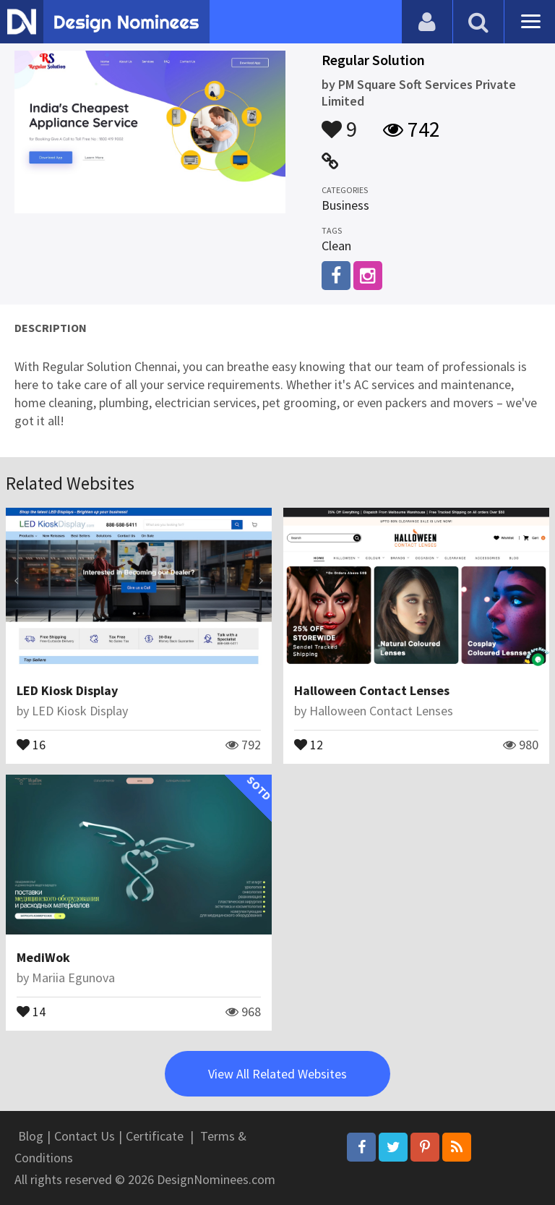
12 (308, 743)
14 (31, 1010)
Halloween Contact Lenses (371, 690)
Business (345, 205)
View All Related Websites (277, 1073)
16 (31, 743)
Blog (30, 1136)
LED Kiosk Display (67, 690)
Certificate (155, 1136)
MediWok (43, 957)
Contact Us (84, 1136)
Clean (336, 245)
